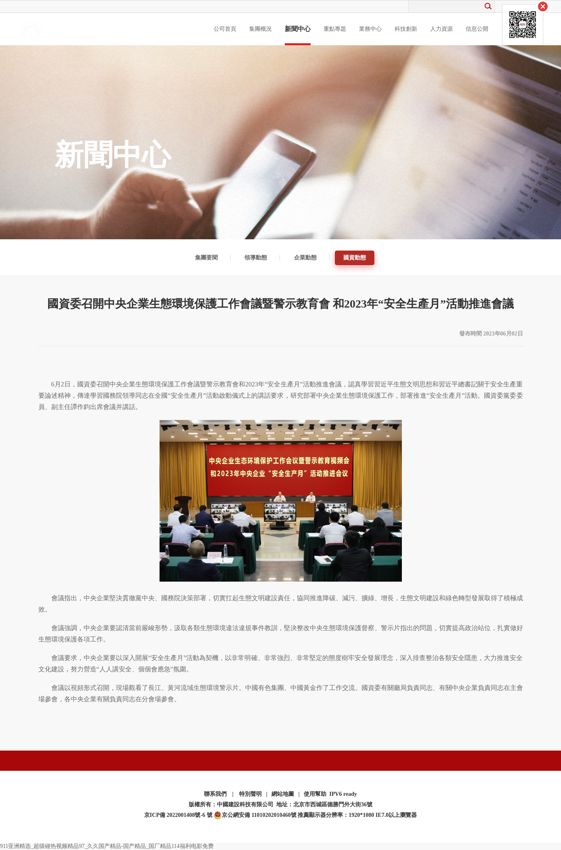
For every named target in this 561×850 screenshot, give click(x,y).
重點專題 (335, 29)
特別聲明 (250, 794)
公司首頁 (225, 29)
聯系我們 (215, 794)
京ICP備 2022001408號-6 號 (178, 815)
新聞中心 (298, 28)
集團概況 (260, 29)
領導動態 (255, 258)
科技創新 (406, 29)
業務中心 (370, 29)
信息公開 (477, 29)
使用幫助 (315, 794)
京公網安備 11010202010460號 (255, 815)
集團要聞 (206, 258)
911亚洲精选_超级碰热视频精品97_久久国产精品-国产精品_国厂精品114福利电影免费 (107, 846)
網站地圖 (282, 794)
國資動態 (354, 258)
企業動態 (305, 258)
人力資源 (441, 29)
